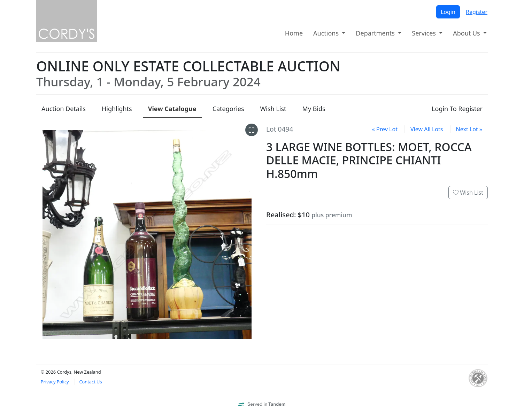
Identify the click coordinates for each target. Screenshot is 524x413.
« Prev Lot (385, 129)
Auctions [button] (326, 33)
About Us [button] (467, 33)
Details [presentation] (63, 108)
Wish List (468, 192)
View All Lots (426, 129)
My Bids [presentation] (313, 108)
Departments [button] (376, 33)
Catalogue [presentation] (172, 108)
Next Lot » (469, 129)
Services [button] (424, 33)
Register (476, 12)
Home (294, 33)
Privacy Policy (55, 382)
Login (448, 12)
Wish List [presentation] (273, 108)
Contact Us (90, 382)
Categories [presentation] (228, 108)
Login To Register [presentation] (457, 108)
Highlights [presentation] (117, 108)
